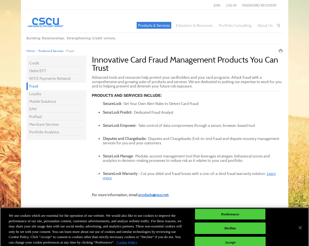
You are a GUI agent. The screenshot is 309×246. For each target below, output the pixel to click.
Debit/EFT (37, 70)
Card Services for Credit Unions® (60, 22)
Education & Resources (194, 25)
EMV (33, 109)
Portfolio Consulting (235, 25)
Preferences (230, 215)
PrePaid (35, 116)
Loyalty (35, 93)
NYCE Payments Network (50, 78)
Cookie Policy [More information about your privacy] (127, 243)
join (217, 5)
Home (30, 51)
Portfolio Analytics (44, 132)
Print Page (280, 51)
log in (231, 5)
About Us (265, 25)
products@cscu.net (153, 194)
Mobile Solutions (42, 101)
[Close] (300, 229)
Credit (34, 63)
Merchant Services (44, 124)
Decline (230, 229)
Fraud (33, 86)
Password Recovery (259, 5)
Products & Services (154, 25)
